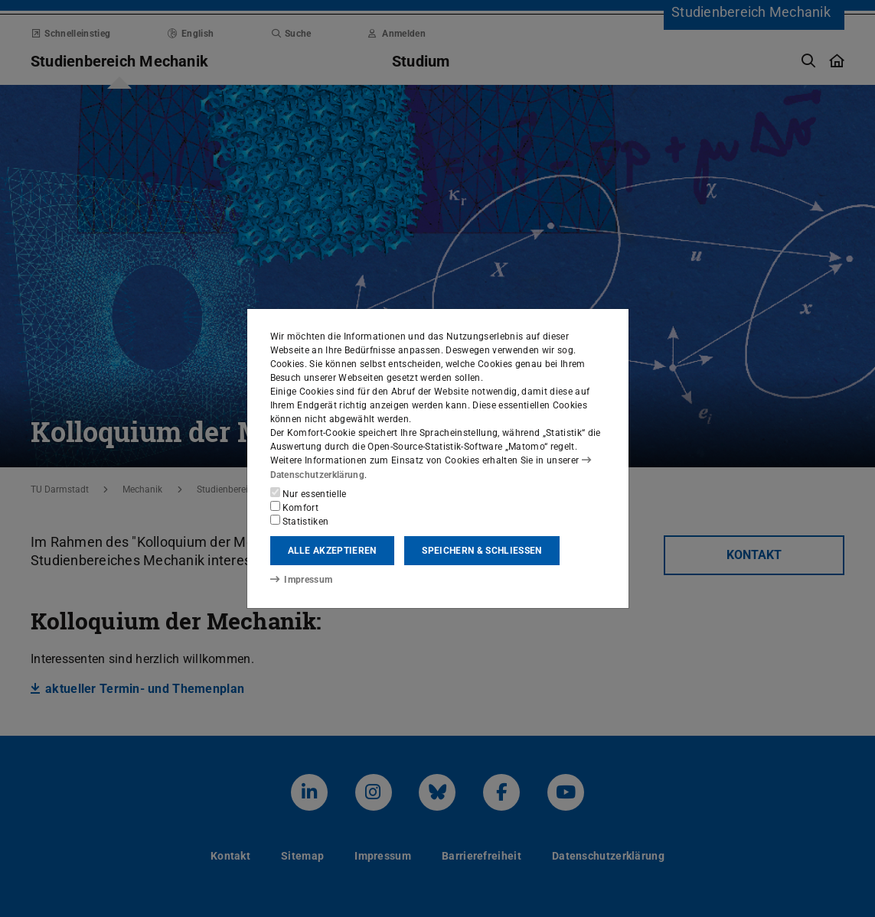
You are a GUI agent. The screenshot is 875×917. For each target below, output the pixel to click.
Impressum (301, 579)
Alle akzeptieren (332, 550)
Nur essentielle (308, 493)
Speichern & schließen (481, 550)
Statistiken (299, 521)
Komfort (294, 507)
